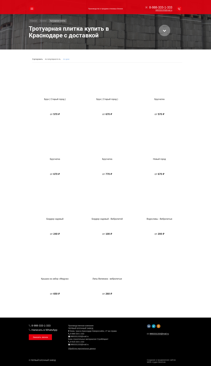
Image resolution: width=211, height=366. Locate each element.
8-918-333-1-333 (77, 342)
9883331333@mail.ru (80, 336)
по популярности (52, 59)
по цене (66, 59)
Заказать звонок (40, 337)
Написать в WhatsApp (44, 329)
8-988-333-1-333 (160, 7)
